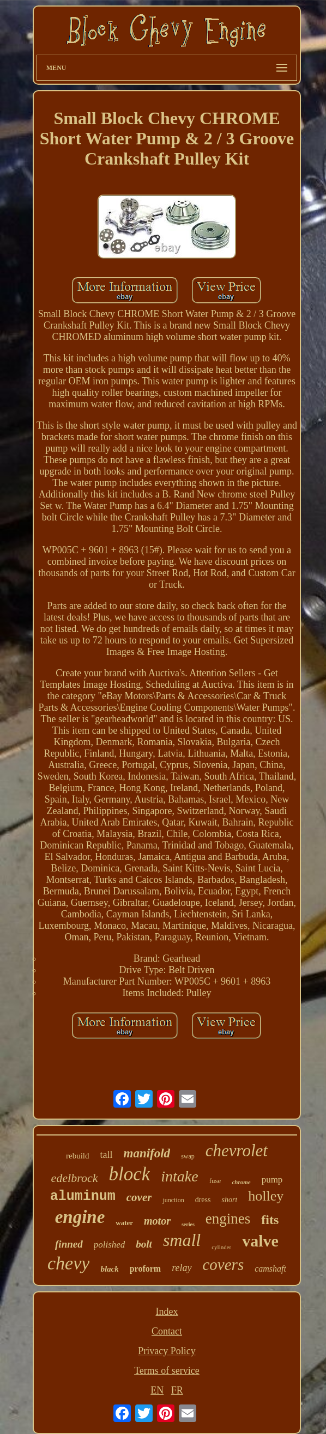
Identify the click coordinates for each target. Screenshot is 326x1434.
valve (260, 1241)
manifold (147, 1153)
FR (177, 1390)
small (182, 1240)
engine (80, 1217)
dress (203, 1200)
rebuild (77, 1155)
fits (270, 1220)
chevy (68, 1263)
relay (181, 1267)
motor (157, 1221)
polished (109, 1244)
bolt (144, 1244)
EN (157, 1390)
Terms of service (167, 1370)
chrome (241, 1182)
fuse (215, 1181)
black (109, 1269)
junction (173, 1200)
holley (265, 1196)
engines (228, 1218)
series (188, 1224)
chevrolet (237, 1150)
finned (69, 1244)
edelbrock (74, 1178)
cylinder (221, 1247)
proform (145, 1268)
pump (272, 1179)
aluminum (83, 1196)
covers (223, 1264)
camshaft (270, 1268)
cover (139, 1197)
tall (106, 1154)
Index (166, 1311)
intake (179, 1176)
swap (188, 1156)
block (129, 1174)
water (124, 1223)
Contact (167, 1331)
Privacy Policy (167, 1350)
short (229, 1200)
